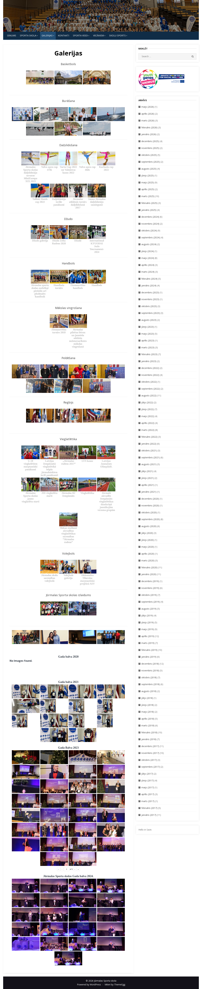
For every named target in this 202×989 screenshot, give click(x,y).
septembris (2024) (150, 237)
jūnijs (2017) (147, 780)
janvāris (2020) (148, 574)
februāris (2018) (149, 732)
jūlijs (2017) (147, 773)
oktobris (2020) (149, 512)
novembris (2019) (150, 587)
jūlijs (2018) (147, 697)
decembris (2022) (150, 367)
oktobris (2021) (149, 450)
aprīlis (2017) (147, 794)
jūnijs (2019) (147, 622)
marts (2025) (147, 196)
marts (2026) (147, 120)
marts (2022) (147, 429)
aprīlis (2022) (147, 422)
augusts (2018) (149, 691)
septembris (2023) (150, 312)
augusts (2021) (149, 464)
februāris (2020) (149, 567)
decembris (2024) (150, 216)
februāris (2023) (149, 354)
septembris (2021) (150, 457)
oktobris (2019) (149, 594)
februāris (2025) (149, 203)
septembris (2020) (150, 519)
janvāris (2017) (148, 814)
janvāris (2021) (148, 491)
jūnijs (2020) (147, 539)
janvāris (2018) (148, 739)
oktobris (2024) (149, 230)
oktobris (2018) (149, 677)
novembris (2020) (150, 505)
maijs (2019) (147, 629)
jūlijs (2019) (147, 615)
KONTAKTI (63, 35)
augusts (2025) (149, 168)
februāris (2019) (149, 649)
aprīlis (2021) (147, 484)
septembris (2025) (150, 161)
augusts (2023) (149, 319)
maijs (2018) (147, 711)
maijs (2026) (147, 106)
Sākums (11, 35)
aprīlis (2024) (147, 264)
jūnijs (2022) (147, 409)
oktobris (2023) (149, 306)
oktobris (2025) (149, 154)
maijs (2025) (147, 182)
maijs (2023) (147, 333)
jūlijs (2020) (147, 532)
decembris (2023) (150, 292)
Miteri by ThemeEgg (115, 984)
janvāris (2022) (148, 443)
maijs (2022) (147, 416)
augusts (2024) (149, 244)
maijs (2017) (147, 787)
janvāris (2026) (148, 134)
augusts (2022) (149, 395)
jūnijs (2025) (147, 175)
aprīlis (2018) (147, 718)
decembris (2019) (150, 581)
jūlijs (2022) (147, 402)
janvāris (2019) (148, 656)
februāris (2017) (149, 807)
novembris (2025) (150, 148)
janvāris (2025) (148, 209)
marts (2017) (147, 801)
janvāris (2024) (148, 285)
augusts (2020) (149, 526)
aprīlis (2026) (147, 113)
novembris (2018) (150, 670)
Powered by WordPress (89, 984)
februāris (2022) (149, 436)
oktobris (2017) (149, 759)
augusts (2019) (149, 608)
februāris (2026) (149, 127)
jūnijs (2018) (147, 704)
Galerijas (47, 35)
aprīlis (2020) (147, 553)
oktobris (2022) (149, 381)
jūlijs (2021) (147, 471)
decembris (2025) (150, 141)
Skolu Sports (117, 35)
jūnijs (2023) (147, 326)
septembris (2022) (150, 388)
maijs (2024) (147, 257)
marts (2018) (147, 725)
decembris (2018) (150, 663)
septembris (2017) (150, 766)
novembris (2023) (150, 299)
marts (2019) (147, 642)
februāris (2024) (149, 278)
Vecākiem (98, 35)
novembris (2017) (150, 752)
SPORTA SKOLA (28, 35)
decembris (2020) (150, 498)
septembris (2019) (150, 601)
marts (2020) (147, 560)
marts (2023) (147, 347)
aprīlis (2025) (147, 189)
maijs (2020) (147, 546)
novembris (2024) (150, 223)
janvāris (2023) (148, 361)
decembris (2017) (150, 746)
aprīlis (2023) (147, 340)
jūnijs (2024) (147, 251)
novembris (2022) (150, 374)
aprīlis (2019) (147, 636)
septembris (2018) (150, 684)
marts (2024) (147, 271)
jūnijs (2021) (147, 477)
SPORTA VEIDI (80, 35)
